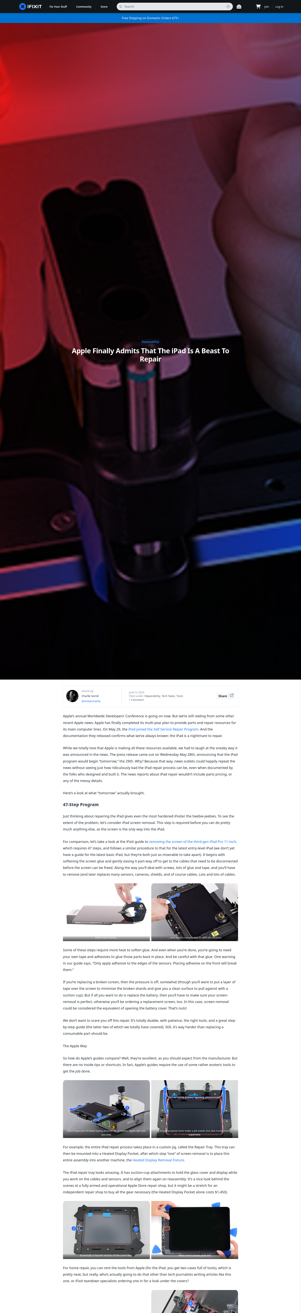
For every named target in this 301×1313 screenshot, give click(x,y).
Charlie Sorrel (90, 696)
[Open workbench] (239, 6)
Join (266, 6)
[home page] (30, 6)
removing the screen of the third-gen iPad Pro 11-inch (192, 841)
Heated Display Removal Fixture (158, 1160)
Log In (279, 6)
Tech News (168, 696)
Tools (179, 696)
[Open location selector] (248, 6)
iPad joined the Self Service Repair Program (163, 729)
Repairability (150, 342)
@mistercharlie (91, 701)
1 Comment (136, 700)
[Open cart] (258, 6)
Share (226, 695)
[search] (175, 6)
